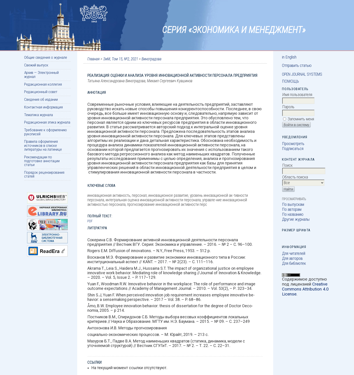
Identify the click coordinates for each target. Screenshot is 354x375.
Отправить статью (297, 65)
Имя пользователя (297, 94)
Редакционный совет (40, 91)
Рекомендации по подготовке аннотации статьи (42, 161)
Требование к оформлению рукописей (45, 132)
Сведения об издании (41, 99)
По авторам (291, 209)
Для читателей (293, 253)
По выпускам (293, 204)
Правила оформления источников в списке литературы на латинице (43, 145)
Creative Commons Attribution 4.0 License (305, 289)
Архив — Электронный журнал (41, 74)
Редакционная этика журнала (47, 122)
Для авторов (292, 258)
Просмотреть (293, 143)
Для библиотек (294, 263)
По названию (292, 214)
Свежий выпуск (36, 65)
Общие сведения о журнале (45, 57)
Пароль (288, 106)
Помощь (290, 81)
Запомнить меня (301, 119)
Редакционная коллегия (43, 84)
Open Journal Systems (302, 74)
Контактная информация (43, 107)
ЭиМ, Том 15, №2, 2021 (120, 59)
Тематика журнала (38, 114)
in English (289, 57)
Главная (93, 59)
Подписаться (292, 148)
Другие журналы (296, 219)
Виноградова (151, 59)
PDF (90, 221)
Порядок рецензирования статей (44, 174)
